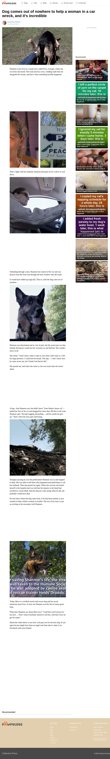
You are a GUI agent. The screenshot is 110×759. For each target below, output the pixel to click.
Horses (54, 3)
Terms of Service (98, 727)
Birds (43, 3)
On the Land (67, 3)
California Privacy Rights (100, 732)
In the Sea (81, 3)
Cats (34, 3)
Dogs (24, 3)
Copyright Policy (98, 735)
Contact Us (73, 730)
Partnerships (73, 727)
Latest (52, 727)
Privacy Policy (97, 730)
